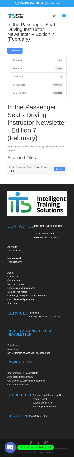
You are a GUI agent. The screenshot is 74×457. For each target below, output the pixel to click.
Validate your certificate (44, 406)
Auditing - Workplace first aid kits (44, 316)
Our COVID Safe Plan (18, 384)
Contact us (12, 276)
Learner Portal (39, 399)
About (10, 272)
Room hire (33, 312)
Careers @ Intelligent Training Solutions (27, 295)
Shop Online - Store (38, 416)
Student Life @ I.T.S (42, 402)
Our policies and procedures (21, 299)
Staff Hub (12, 303)
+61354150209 (15, 262)
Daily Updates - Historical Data (22, 373)
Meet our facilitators (17, 292)
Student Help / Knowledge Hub (47, 395)
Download (15, 50)
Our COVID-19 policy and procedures (26, 380)
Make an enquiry (15, 284)
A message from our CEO (20, 377)
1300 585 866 (26, 3)
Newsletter (12, 349)
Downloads (12, 345)
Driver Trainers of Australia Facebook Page (28, 353)
